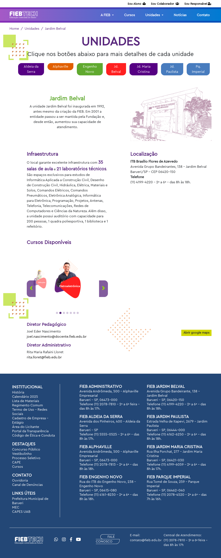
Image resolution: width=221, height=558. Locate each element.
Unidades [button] (153, 15)
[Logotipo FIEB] (23, 15)
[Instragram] (64, 540)
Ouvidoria (20, 480)
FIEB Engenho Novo (100, 477)
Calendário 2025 (25, 396)
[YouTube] (78, 540)
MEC (15, 507)
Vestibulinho (22, 453)
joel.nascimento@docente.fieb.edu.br (57, 336)
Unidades (32, 28)
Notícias (180, 15)
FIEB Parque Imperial (169, 477)
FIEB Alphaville (95, 447)
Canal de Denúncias (27, 485)
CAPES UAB (21, 511)
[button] (57, 313)
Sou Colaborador (165, 3)
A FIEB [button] (106, 15)
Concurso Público (26, 449)
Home (14, 28)
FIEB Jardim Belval (166, 386)
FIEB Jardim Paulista (168, 417)
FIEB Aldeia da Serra (101, 417)
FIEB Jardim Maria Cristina (174, 447)
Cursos (129, 15)
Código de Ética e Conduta (33, 435)
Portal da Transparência (30, 431)
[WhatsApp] (56, 540)
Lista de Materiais (25, 401)
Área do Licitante (25, 427)
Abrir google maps (196, 332)
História (18, 392)
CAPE (16, 462)
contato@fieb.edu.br (145, 540)
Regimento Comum (27, 405)
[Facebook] (71, 540)
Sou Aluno (137, 3)
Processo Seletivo (26, 458)
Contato (203, 15)
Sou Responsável (198, 3)
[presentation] (31, 288)
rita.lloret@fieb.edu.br (44, 357)
